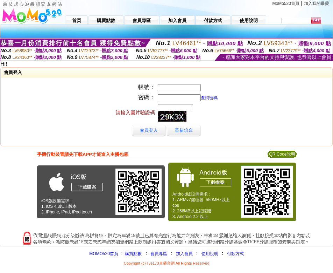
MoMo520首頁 (285, 3)
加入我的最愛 (316, 3)
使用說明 (209, 253)
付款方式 (235, 253)
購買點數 (133, 253)
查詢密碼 (209, 97)
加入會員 (184, 253)
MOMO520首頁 (103, 253)
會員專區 (158, 253)
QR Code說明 (282, 154)
